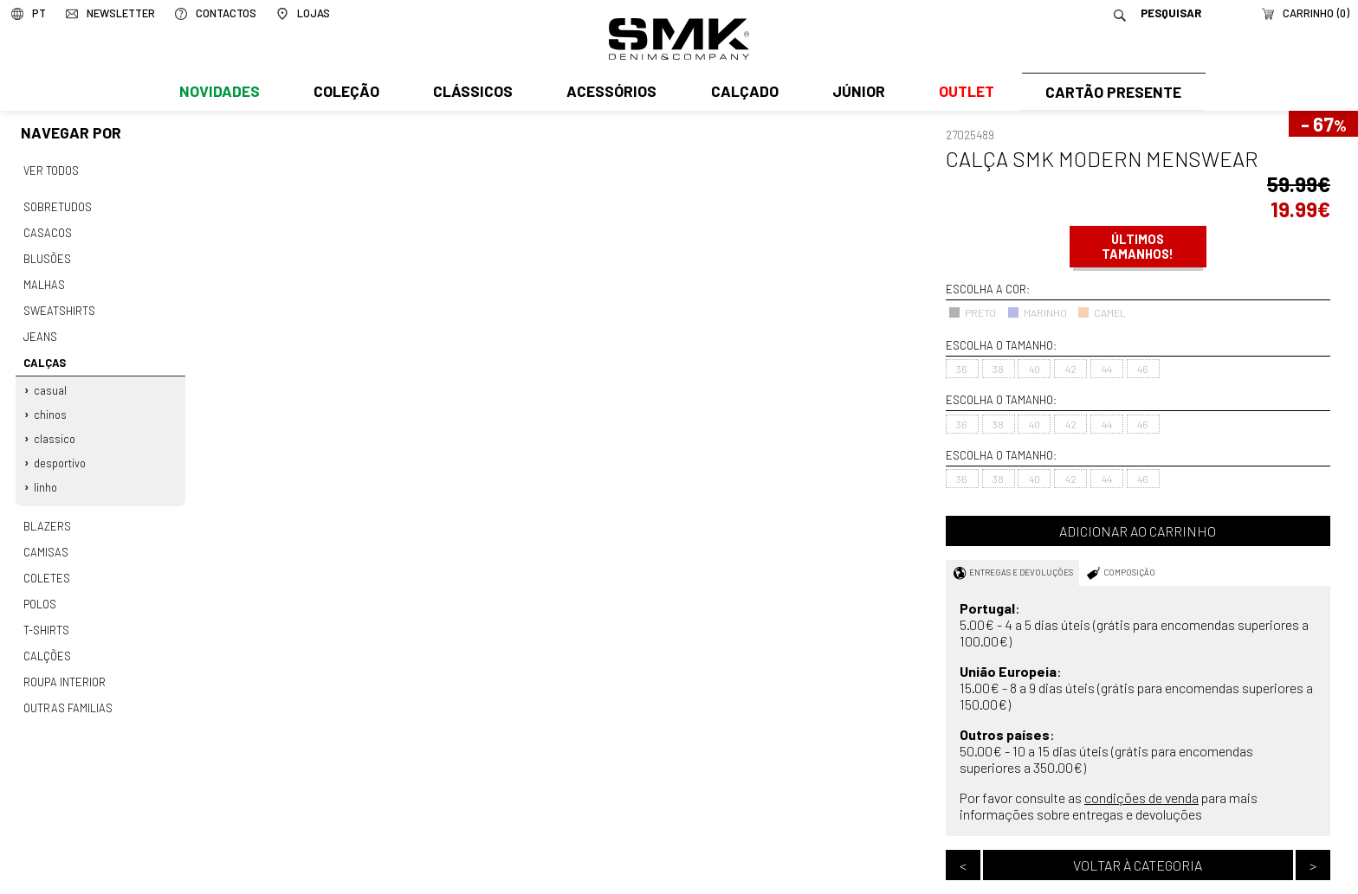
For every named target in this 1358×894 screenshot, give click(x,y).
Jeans (39, 330)
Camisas (45, 537)
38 (998, 369)
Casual (51, 381)
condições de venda (1141, 797)
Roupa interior (64, 662)
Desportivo (61, 452)
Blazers (46, 512)
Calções (46, 637)
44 (1107, 369)
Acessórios (610, 92)
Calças (43, 355)
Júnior (855, 92)
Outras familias (66, 687)
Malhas (43, 279)
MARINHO (1037, 312)
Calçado (741, 92)
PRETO (972, 312)
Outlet (962, 92)
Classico (55, 427)
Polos (39, 588)
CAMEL (1101, 312)
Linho (46, 475)
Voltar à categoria (1137, 865)
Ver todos (51, 170)
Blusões (47, 254)
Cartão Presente (1112, 92)
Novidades (218, 92)
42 (1071, 369)
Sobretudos (57, 205)
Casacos (46, 230)
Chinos (51, 404)
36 (961, 369)
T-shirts (46, 612)
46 (1142, 369)
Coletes (46, 562)
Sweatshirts (58, 305)
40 (1034, 369)
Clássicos (471, 92)
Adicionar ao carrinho (1137, 531)
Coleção (345, 92)
